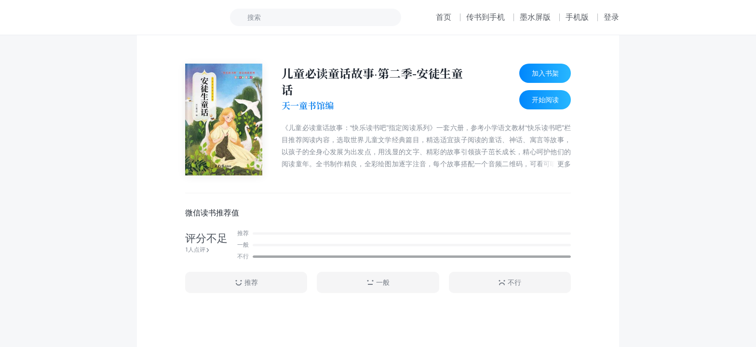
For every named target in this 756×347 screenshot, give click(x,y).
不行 (509, 283)
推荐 (246, 283)
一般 (378, 283)
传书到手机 (485, 17)
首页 (443, 17)
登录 (611, 17)
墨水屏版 (535, 17)
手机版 (577, 17)
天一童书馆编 (308, 105)
